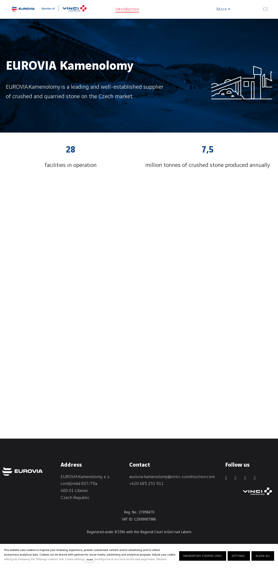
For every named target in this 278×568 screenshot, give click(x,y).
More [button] (225, 9)
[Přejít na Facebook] (235, 477)
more (89, 559)
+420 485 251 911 (146, 483)
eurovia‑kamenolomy (148, 476)
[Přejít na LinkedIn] (226, 477)
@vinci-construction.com (191, 476)
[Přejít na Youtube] (255, 477)
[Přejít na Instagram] (245, 477)
